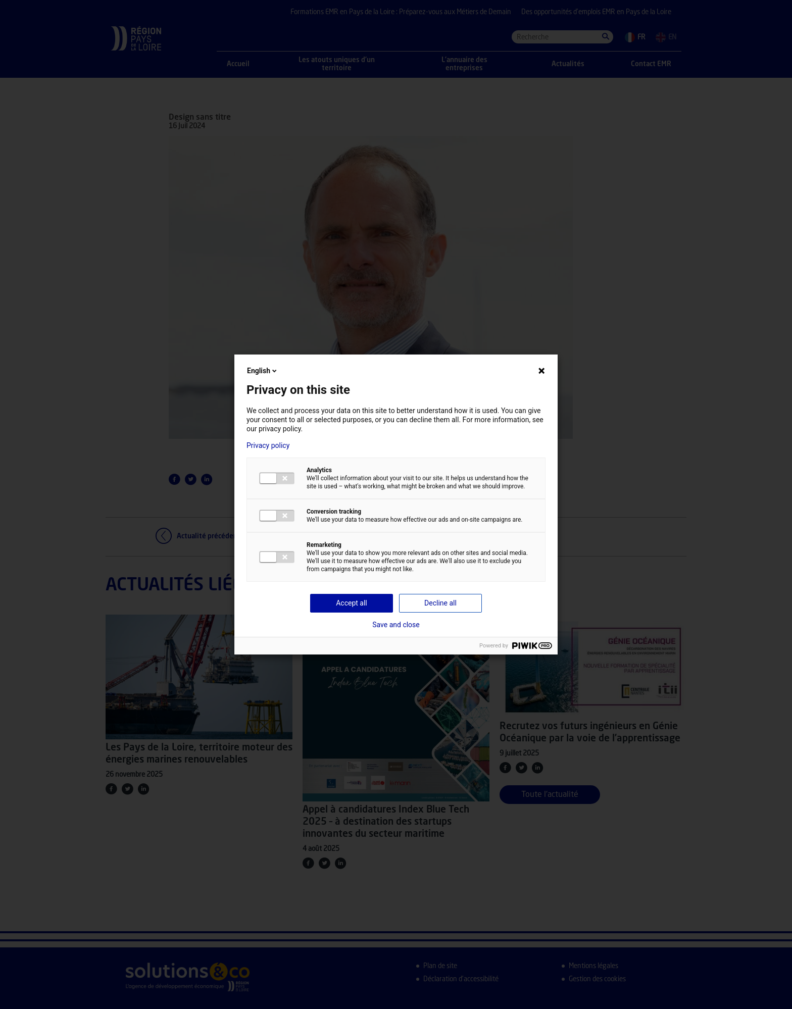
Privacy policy (267, 445)
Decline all (440, 603)
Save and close (396, 625)
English (262, 371)
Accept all (351, 603)
